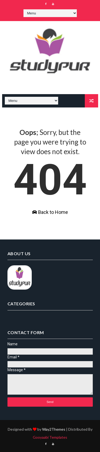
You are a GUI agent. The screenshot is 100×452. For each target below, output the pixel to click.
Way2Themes (53, 429)
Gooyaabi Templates (50, 437)
